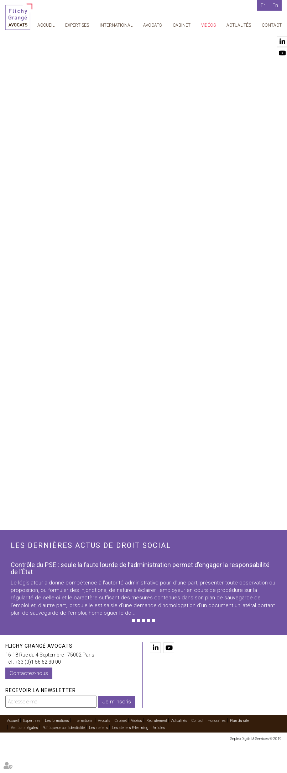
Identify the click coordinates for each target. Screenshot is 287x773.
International (116, 25)
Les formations (57, 721)
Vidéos (208, 25)
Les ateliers (98, 728)
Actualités (238, 25)
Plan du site (239, 721)
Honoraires (217, 721)
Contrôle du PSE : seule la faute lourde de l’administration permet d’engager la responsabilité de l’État (140, 568)
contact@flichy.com (182, 267)
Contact (272, 25)
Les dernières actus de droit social (91, 545)
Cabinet (182, 25)
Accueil (45, 25)
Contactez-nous (29, 673)
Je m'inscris (117, 701)
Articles (159, 728)
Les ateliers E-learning (130, 728)
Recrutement (156, 721)
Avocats (152, 25)
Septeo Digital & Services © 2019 (256, 739)
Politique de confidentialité (63, 728)
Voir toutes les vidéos (188, 431)
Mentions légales (24, 728)
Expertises (77, 25)
